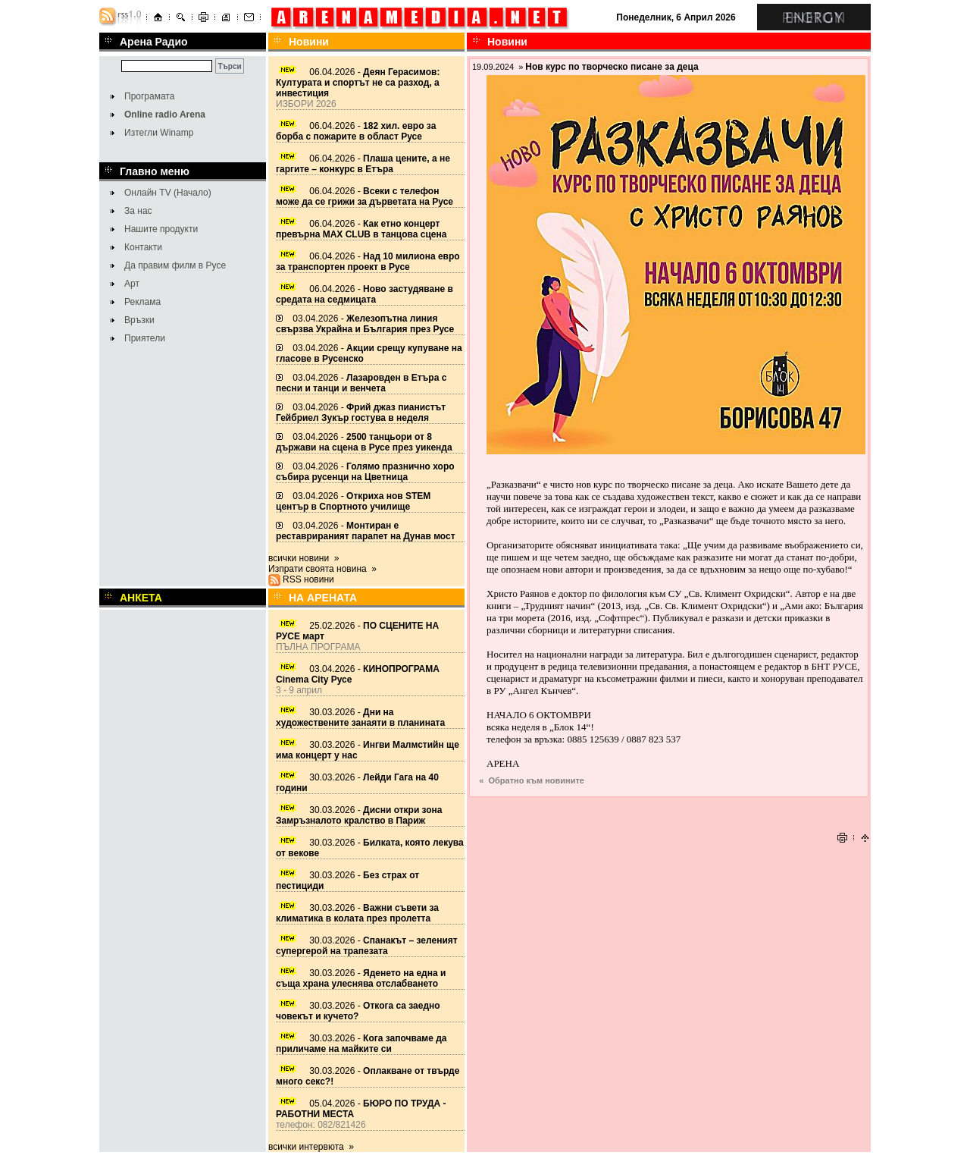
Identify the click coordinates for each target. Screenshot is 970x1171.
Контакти (143, 247)
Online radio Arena (164, 114)
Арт (131, 283)
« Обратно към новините (531, 780)
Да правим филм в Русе (175, 265)
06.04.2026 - (358, 83)
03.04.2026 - (365, 323)
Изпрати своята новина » (322, 569)
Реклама (142, 302)
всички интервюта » (311, 1146)
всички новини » (304, 558)
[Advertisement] (669, 805)
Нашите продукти (161, 229)
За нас (138, 211)
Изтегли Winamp (158, 132)
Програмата (149, 96)
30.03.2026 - (360, 717)
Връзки (139, 320)
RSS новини (308, 579)
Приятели (144, 338)
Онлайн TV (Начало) (167, 192)
